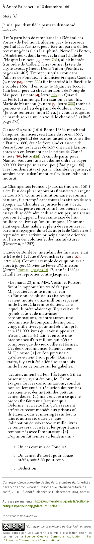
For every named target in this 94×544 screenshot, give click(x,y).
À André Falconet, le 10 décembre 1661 (37, 7)
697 (54, 95)
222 (38, 81)
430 (16, 261)
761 (55, 59)
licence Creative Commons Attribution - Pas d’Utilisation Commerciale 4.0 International (47, 538)
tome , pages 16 (33, 269)
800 (71, 103)
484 (36, 156)
